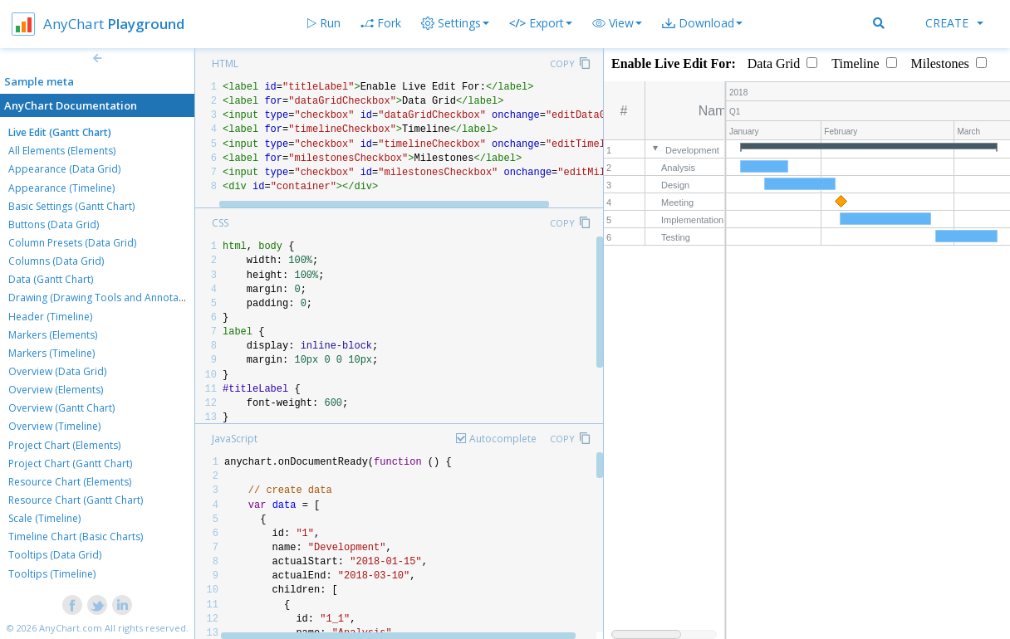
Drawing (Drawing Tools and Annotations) (106, 297)
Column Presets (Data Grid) (72, 243)
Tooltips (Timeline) (52, 574)
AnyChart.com (70, 628)
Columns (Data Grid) (56, 261)
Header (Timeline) (50, 317)
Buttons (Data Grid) (53, 224)
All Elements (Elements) (61, 151)
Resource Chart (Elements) (69, 482)
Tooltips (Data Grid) (54, 555)
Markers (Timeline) (51, 353)
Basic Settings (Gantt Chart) (71, 206)
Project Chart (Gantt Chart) (70, 463)
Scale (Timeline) (44, 518)
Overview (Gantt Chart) (61, 408)
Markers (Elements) (52, 335)
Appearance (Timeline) (61, 188)
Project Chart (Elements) (64, 445)
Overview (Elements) (55, 390)
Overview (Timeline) (54, 426)
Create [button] (954, 23)
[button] (617, 23)
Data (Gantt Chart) (50, 279)
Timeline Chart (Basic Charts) (75, 536)
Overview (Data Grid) (57, 371)
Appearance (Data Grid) (64, 169)
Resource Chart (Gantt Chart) (75, 500)
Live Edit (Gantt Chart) (59, 132)
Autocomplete (503, 439)
